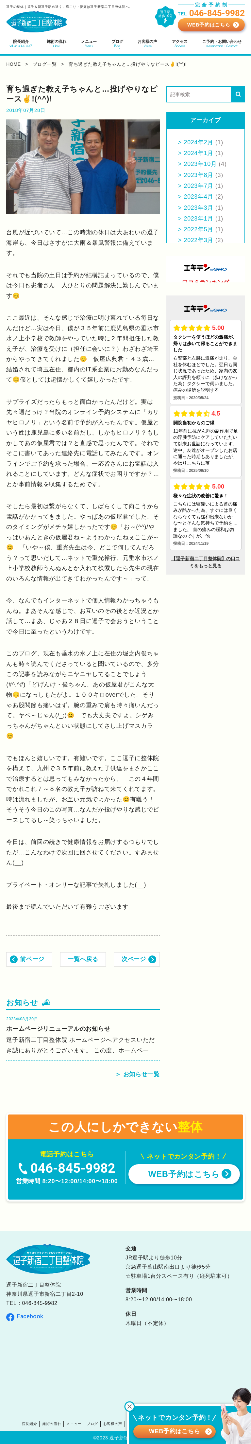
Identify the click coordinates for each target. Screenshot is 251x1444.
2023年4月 (199, 196)
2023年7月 (199, 186)
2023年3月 (199, 208)
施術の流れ (51, 1423)
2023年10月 (200, 164)
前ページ (32, 959)
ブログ (92, 1423)
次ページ (134, 959)
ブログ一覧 (45, 64)
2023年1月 (199, 218)
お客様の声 (113, 1423)
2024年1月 (199, 153)
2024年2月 (199, 142)
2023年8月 (199, 175)
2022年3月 (199, 240)
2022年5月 (199, 229)
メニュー (74, 1423)
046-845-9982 (39, 1303)
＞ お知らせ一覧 (137, 1074)
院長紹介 (29, 1423)
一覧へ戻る (83, 959)
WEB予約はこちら (208, 24)
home (13, 64)
